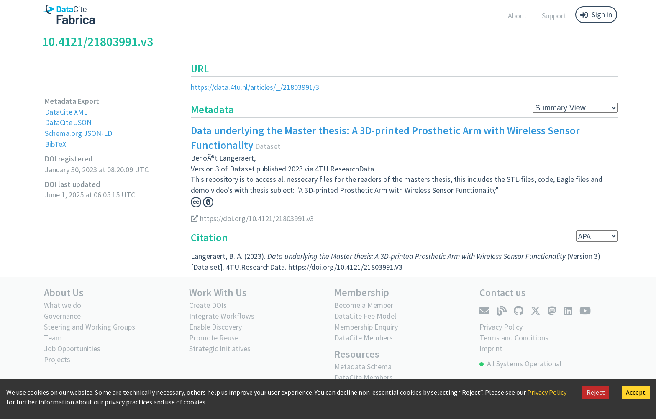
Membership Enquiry (366, 327)
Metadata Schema (363, 366)
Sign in (596, 14)
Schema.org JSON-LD (78, 133)
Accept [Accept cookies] (636, 392)
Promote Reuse (213, 337)
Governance (62, 316)
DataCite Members (363, 337)
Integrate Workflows (221, 316)
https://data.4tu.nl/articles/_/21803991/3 (255, 87)
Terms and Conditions (513, 337)
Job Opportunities (72, 348)
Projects (57, 359)
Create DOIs (208, 305)
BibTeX (55, 144)
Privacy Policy (546, 392)
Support (554, 15)
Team (53, 337)
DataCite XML (66, 112)
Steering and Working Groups (89, 327)
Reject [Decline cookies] (596, 392)
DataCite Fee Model (365, 316)
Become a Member (363, 305)
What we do (62, 305)
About (517, 15)
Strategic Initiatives (220, 348)
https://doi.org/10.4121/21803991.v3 (252, 218)
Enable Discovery (215, 327)
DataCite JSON (68, 122)
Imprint (490, 348)
